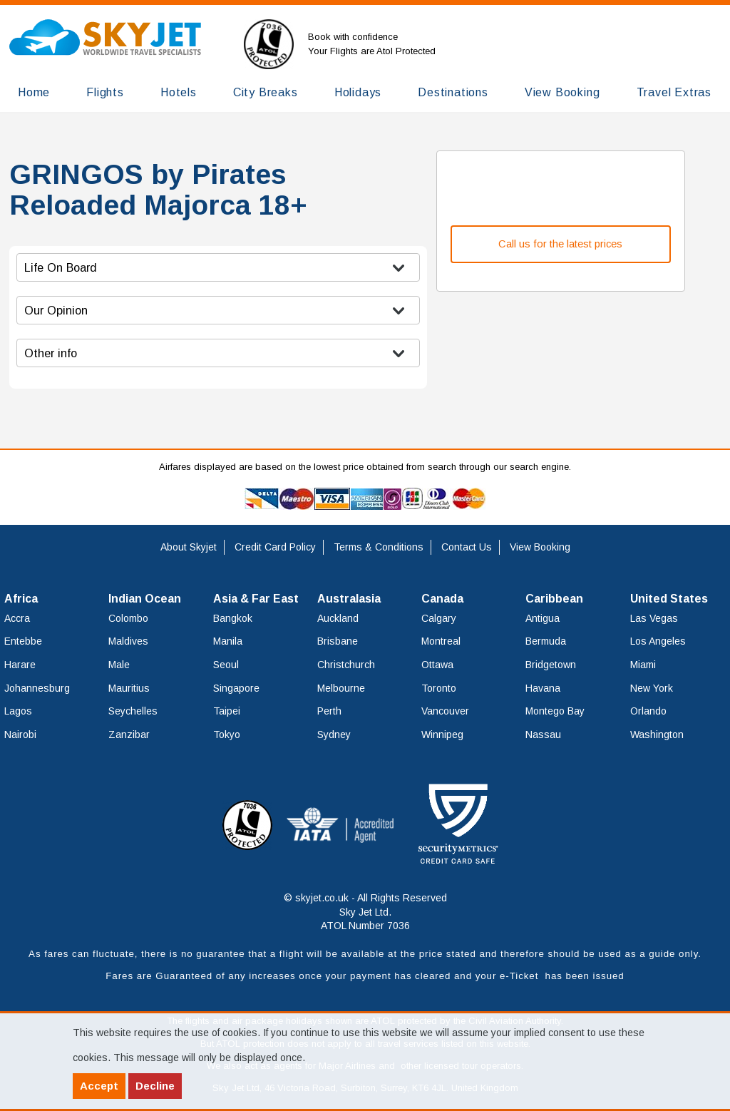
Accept (99, 1086)
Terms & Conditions (378, 547)
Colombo (128, 618)
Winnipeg (442, 734)
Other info (50, 353)
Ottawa (437, 664)
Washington (657, 734)
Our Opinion (56, 310)
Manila (227, 641)
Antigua (542, 618)
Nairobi (20, 734)
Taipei (226, 711)
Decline (155, 1086)
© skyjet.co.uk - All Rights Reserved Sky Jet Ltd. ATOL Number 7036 (365, 911)
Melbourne (341, 688)
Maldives (128, 641)
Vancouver (445, 711)
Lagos (18, 711)
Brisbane (337, 641)
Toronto (438, 688)
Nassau (543, 734)
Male (119, 664)
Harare (20, 664)
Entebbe (23, 641)
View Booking (540, 547)
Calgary (438, 618)
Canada (442, 599)
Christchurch (346, 664)
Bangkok (232, 618)
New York (651, 688)
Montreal (441, 641)
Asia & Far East (256, 599)
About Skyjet (188, 547)
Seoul (226, 664)
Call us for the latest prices (560, 244)
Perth (329, 711)
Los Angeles (658, 641)
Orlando (648, 711)
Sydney (334, 734)
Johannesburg (37, 688)
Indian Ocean (144, 599)
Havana (542, 688)
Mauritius (129, 688)
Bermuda (545, 641)
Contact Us (466, 547)
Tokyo (226, 734)
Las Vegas (654, 618)
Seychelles (133, 711)
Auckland (338, 618)
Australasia (349, 599)
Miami (643, 664)
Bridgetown (550, 664)
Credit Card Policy (275, 547)
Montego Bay (555, 711)
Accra (17, 618)
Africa (21, 599)
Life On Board (60, 267)
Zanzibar (129, 734)
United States (669, 599)
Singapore (236, 688)
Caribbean (554, 599)
